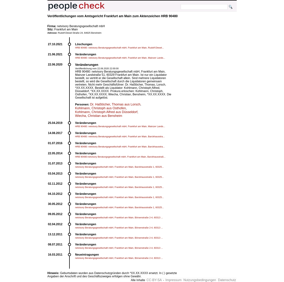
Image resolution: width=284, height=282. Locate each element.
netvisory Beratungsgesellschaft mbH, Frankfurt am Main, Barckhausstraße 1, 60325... (119, 167)
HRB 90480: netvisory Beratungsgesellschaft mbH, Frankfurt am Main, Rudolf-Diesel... (119, 47)
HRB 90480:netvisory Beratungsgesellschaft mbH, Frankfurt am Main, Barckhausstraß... (120, 156)
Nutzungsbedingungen (199, 280)
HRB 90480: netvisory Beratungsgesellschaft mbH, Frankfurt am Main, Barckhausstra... (120, 136)
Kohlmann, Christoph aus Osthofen (100, 108)
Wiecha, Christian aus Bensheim (98, 116)
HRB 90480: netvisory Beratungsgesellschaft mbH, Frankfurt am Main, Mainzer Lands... (120, 57)
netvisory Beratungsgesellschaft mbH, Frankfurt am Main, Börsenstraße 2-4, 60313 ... (119, 217)
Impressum (173, 280)
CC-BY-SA (154, 280)
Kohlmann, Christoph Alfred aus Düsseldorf (106, 112)
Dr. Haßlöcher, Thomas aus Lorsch (115, 104)
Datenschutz (227, 280)
